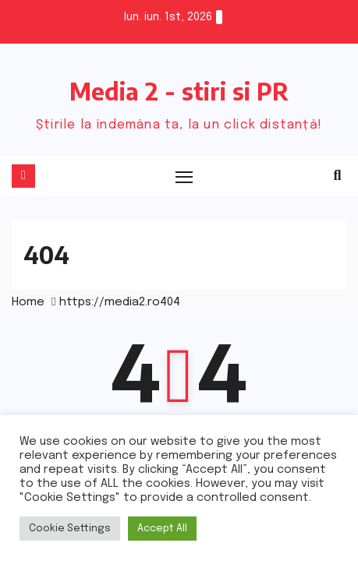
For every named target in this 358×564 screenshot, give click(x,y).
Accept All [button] (162, 528)
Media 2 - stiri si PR (179, 91)
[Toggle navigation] (185, 177)
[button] (338, 176)
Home (28, 302)
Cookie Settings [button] (70, 528)
